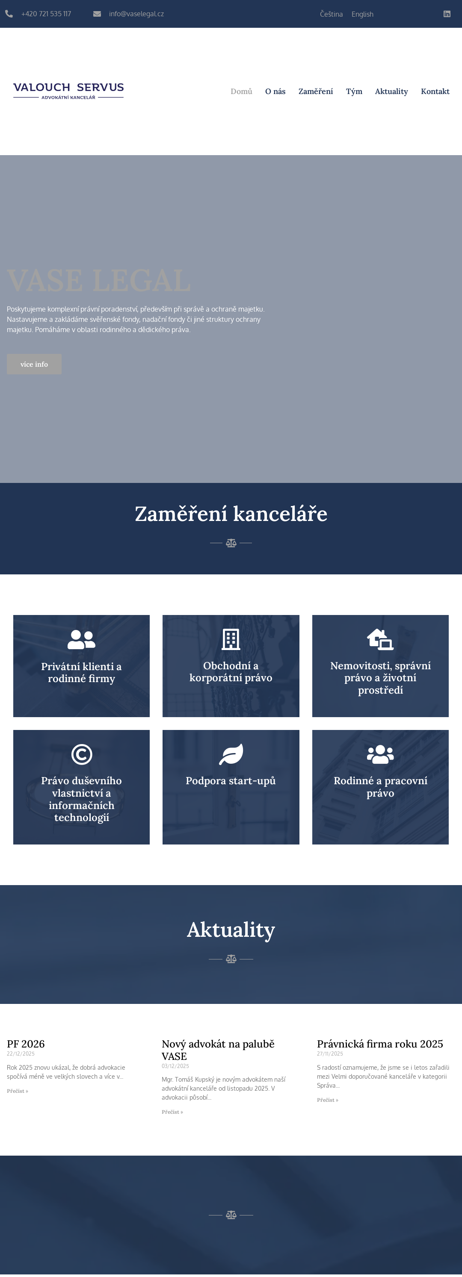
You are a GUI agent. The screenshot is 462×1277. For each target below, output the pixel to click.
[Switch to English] (362, 14)
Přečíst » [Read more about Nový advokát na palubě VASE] (172, 1112)
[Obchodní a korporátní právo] (231, 639)
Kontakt (435, 91)
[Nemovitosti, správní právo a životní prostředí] (380, 639)
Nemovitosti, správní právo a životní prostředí (380, 678)
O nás (275, 91)
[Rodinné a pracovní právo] (380, 754)
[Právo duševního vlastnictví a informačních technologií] (81, 754)
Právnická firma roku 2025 (380, 1043)
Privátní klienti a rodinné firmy (81, 673)
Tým (354, 91)
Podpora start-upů (231, 780)
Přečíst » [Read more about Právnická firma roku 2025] (327, 1100)
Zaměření (316, 91)
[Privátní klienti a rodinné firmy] (82, 640)
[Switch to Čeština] (331, 14)
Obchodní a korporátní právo (231, 672)
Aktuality (391, 91)
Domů (241, 91)
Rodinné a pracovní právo (380, 787)
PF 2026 (26, 1043)
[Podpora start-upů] (231, 754)
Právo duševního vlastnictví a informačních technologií (81, 799)
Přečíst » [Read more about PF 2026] (17, 1091)
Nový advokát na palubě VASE (218, 1050)
